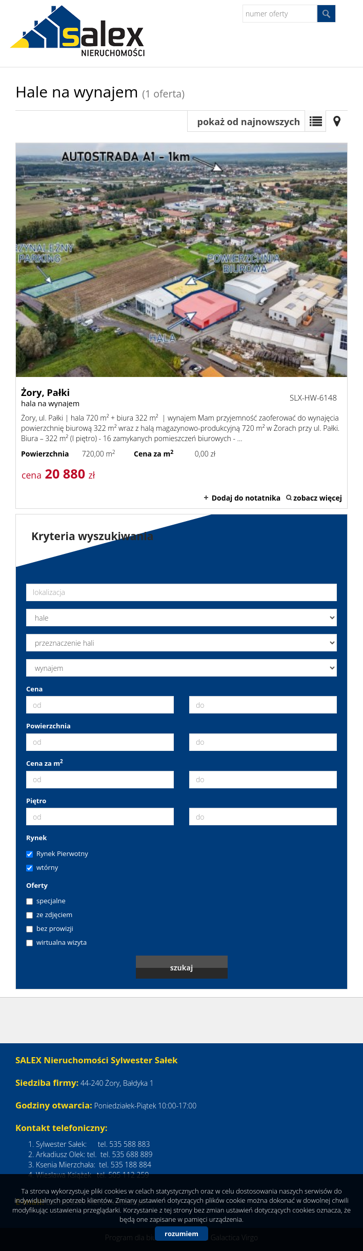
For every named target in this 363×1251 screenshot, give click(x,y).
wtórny (42, 867)
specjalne (46, 900)
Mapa (337, 121)
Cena (34, 688)
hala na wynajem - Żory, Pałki (181, 325)
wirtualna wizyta (56, 942)
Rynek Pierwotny (57, 853)
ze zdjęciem (49, 914)
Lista (315, 121)
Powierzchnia (48, 725)
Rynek (36, 837)
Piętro (36, 800)
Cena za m (44, 763)
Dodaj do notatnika (246, 498)
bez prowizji (49, 928)
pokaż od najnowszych (248, 121)
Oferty (37, 885)
